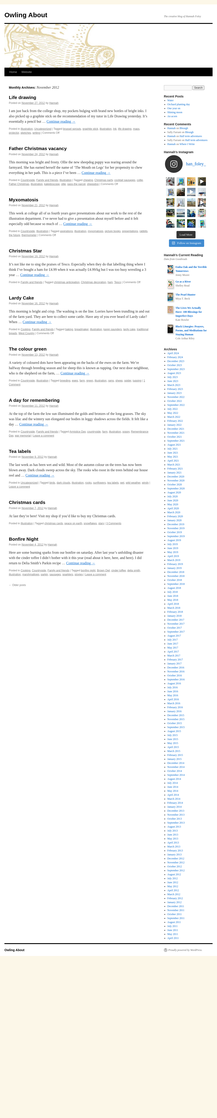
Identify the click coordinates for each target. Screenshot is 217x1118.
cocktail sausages (124, 180)
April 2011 (173, 1032)
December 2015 (175, 809)
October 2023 (174, 459)
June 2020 (172, 595)
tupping (137, 380)
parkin (44, 574)
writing (36, 132)
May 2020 (172, 599)
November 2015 (176, 813)
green (89, 380)
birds (52, 482)
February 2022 (175, 515)
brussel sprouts (72, 128)
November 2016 (176, 766)
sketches (26, 132)
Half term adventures (191, 136)
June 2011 (172, 1024)
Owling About (25, 15)
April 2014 (173, 889)
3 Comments (113, 523)
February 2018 (175, 706)
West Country (26, 333)
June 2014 (172, 881)
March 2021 (173, 559)
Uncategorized (42, 128)
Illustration (27, 128)
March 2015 (173, 845)
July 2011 (172, 1020)
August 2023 (174, 467)
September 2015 (176, 821)
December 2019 (175, 618)
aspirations (66, 231)
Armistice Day (78, 431)
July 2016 (172, 782)
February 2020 (175, 610)
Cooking (25, 329)
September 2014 (176, 869)
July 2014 (172, 877)
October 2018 (174, 674)
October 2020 (174, 579)
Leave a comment (43, 435)
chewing (88, 180)
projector (14, 132)
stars (101, 523)
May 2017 (172, 742)
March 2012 (173, 988)
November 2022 (176, 491)
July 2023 (172, 471)
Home (13, 72)
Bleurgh (184, 128)
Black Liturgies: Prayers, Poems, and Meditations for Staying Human (191, 425)
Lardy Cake (21, 297)
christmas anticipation (66, 282)
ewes (75, 380)
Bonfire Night (23, 539)
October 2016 (174, 770)
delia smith (133, 570)
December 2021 (175, 523)
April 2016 (173, 794)
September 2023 (176, 463)
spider (127, 380)
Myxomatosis (23, 199)
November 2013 (176, 909)
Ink (115, 128)
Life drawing (22, 97)
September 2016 (176, 774)
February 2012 (175, 992)
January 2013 (174, 949)
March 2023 (173, 479)
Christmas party (104, 180)
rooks (88, 482)
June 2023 (172, 475)
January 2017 (174, 758)
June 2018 (172, 690)
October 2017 (174, 722)
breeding (65, 380)
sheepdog (93, 184)
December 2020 (175, 571)
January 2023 (174, 487)
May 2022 (172, 507)
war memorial (23, 435)
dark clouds (63, 482)
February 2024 (175, 451)
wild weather (133, 482)
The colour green (27, 348)
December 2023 (175, 455)
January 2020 (174, 614)
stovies (79, 574)
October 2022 (174, 495)
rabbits (143, 231)
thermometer (29, 235)
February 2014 (175, 897)
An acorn (172, 116)
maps (136, 128)
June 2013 (172, 929)
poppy (126, 431)
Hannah (53, 103)
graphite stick (90, 128)
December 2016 (175, 762)
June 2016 (172, 786)
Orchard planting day (178, 104)
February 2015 (175, 849)
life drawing (125, 128)
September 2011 (176, 1012)
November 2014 (176, 861)
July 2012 (172, 973)
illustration (106, 128)
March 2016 (173, 797)
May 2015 (172, 837)
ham (110, 282)
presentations (130, 231)
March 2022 (173, 511)
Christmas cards (27, 502)
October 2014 (174, 865)
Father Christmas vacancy (38, 148)
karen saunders (112, 329)
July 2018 (172, 686)
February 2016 (175, 801)
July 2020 (172, 591)
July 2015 (172, 829)
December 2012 (175, 953)
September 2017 (176, 726)
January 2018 (174, 710)
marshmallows (30, 574)
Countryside (28, 180)
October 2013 (174, 913)
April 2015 (173, 841)
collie (140, 180)
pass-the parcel (76, 184)
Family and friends (47, 180)
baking (69, 329)
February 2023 (175, 483)
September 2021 (176, 535)
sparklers (67, 574)
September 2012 (176, 965)
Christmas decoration (93, 282)
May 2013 (172, 933)
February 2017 (175, 754)
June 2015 (172, 833)
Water (170, 100)
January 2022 (174, 519)
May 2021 (172, 551)
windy (145, 482)
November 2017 (176, 718)
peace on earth (73, 523)
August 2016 (174, 778)
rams (111, 380)
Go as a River (183, 376)
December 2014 (175, 857)
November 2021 (176, 527)
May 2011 (172, 1028)
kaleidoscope (52, 184)
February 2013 (175, 945)
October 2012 (174, 961)
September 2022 (176, 499)
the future (14, 235)
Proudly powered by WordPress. (185, 1044)
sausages (55, 574)
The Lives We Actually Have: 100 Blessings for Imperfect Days (188, 406)
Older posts (17, 585)
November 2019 (176, 622)
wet (122, 482)
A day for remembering (34, 400)
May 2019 (172, 646)
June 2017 (172, 738)
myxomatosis (95, 231)
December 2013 (175, 905)
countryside (94, 431)
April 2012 (173, 984)
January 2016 (174, 805)
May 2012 (172, 981)
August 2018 (174, 682)
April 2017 (173, 746)
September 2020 (176, 583)
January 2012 (174, 996)
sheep (119, 380)
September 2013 (176, 917)
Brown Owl (103, 570)
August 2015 (174, 825)
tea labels (113, 482)
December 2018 (175, 666)
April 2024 (173, 447)
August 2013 (174, 921)
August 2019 (174, 634)
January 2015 (174, 853)
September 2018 (176, 678)
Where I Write (187, 144)
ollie (63, 184)
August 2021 (174, 539)
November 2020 (176, 575)
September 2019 (176, 630)
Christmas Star (25, 250)
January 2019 (174, 662)
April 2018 (173, 698)
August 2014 (174, 873)
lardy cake (129, 329)
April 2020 (173, 603)
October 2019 (174, 626)
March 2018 (173, 702)
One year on (173, 108)
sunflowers (99, 482)
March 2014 (173, 893)
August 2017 (174, 730)
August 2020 (174, 587)
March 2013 (173, 941)
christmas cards (53, 523)
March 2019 (173, 654)
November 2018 (176, 670)
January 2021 (174, 567)
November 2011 (175, 1004)
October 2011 (174, 1008)
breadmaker (82, 329)
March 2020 (173, 607)
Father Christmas (19, 184)
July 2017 (172, 734)
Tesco (117, 282)
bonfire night (88, 570)
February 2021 (175, 563)
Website (26, 72)
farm (82, 380)
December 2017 (175, 714)
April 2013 (173, 937)
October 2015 (174, 817)
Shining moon (174, 112)
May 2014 (172, 885)
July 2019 (172, 638)
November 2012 (176, 957)
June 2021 (172, 547)
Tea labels (20, 451)
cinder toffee (118, 570)
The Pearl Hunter (185, 389)
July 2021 (172, 543)
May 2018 (172, 694)
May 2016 (172, 790)
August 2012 (174, 969)
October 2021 (174, 531)
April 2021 (173, 555)
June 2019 (172, 642)
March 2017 (173, 750)
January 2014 (174, 901)
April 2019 (173, 650)
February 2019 (175, 658)
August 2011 (174, 1016)
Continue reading (61, 121)
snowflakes (90, 523)
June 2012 (172, 977)
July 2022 (172, 503)
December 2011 (175, 1000)
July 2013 (172, 925)
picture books (112, 231)
